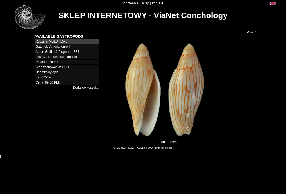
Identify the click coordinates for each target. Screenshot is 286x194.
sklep (145, 3)
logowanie (131, 3)
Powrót (252, 32)
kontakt (157, 3)
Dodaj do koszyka (86, 87)
